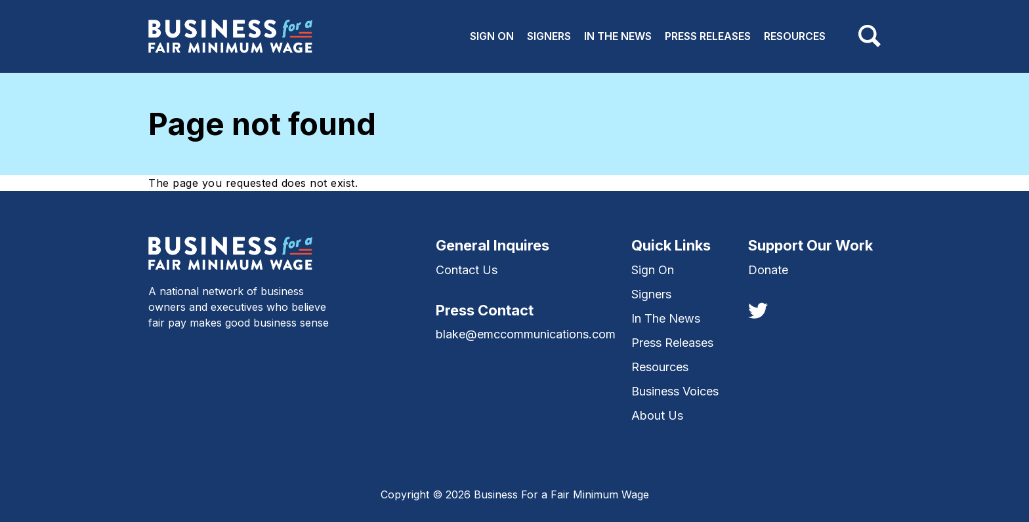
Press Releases (708, 36)
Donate (768, 270)
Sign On (492, 36)
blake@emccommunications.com (526, 334)
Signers (549, 36)
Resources (795, 36)
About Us (657, 415)
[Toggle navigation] (869, 36)
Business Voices (675, 391)
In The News (618, 36)
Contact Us (466, 270)
